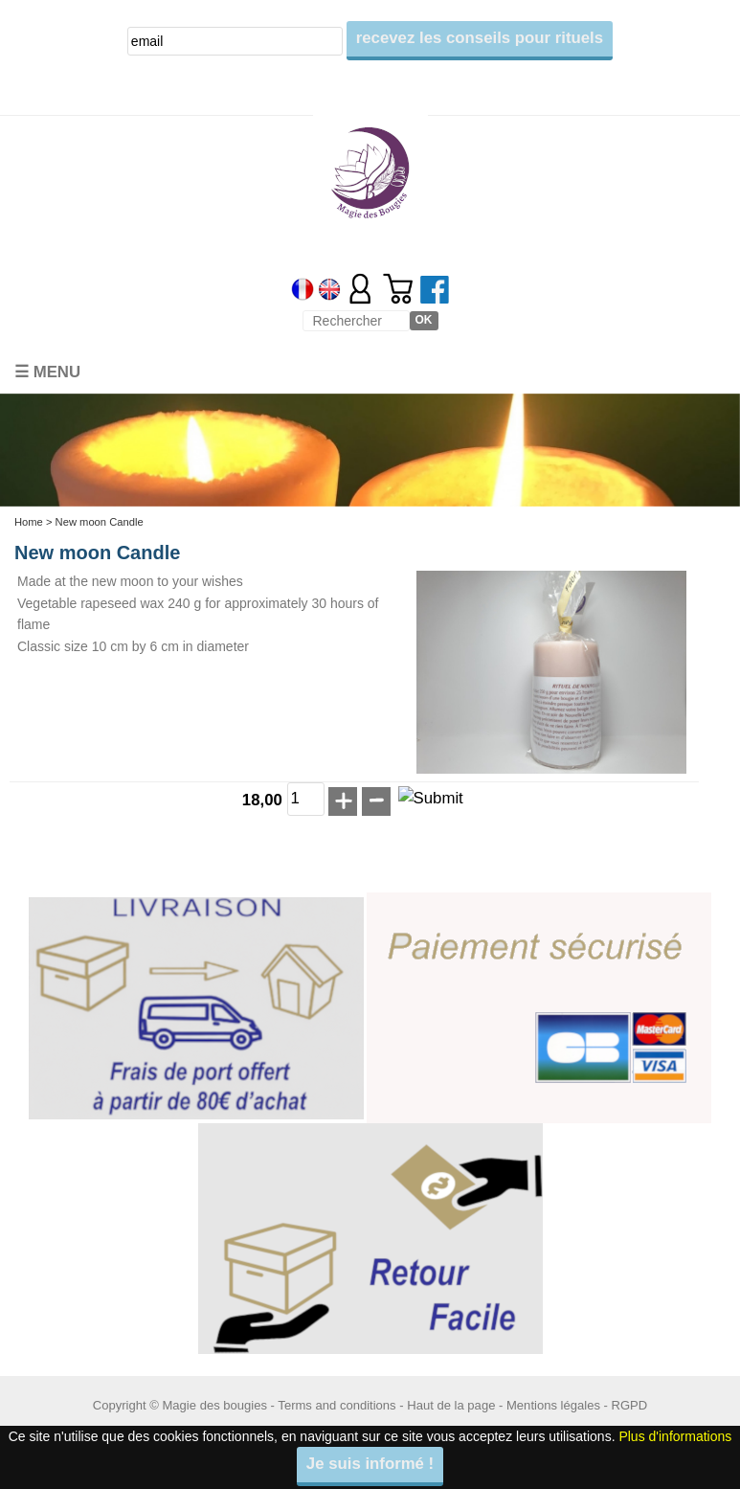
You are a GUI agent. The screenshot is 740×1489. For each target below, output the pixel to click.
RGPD (630, 1405)
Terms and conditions (336, 1405)
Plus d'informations (674, 1436)
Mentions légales (553, 1405)
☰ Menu (47, 372)
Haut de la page (451, 1405)
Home (28, 522)
